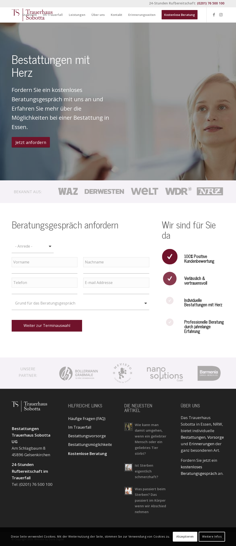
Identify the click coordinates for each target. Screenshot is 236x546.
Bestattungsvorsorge (87, 435)
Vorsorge (215, 437)
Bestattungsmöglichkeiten (90, 444)
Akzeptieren (185, 537)
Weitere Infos (212, 537)
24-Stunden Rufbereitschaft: (186, 3)
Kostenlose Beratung (87, 453)
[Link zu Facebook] (213, 14)
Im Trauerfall (79, 427)
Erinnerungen (201, 443)
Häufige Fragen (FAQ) (86, 418)
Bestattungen (193, 437)
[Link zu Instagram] (220, 14)
